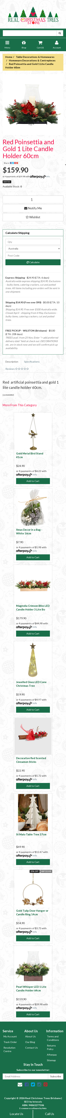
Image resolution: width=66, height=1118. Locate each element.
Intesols (37, 1101)
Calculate (33, 262)
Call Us (49, 1114)
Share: (11, 163)
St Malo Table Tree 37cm (31, 834)
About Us (30, 1036)
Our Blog (30, 1042)
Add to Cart (32, 480)
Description (11, 361)
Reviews (17, 368)
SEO (26, 1101)
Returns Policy (51, 1047)
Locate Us (16, 1114)
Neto (44, 1108)
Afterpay (52, 1054)
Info (48, 176)
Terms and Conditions (53, 1038)
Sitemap (51, 1060)
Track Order (10, 1042)
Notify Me (33, 208)
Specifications (32, 361)
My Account (10, 1036)
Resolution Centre (9, 1049)
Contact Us (31, 1047)
